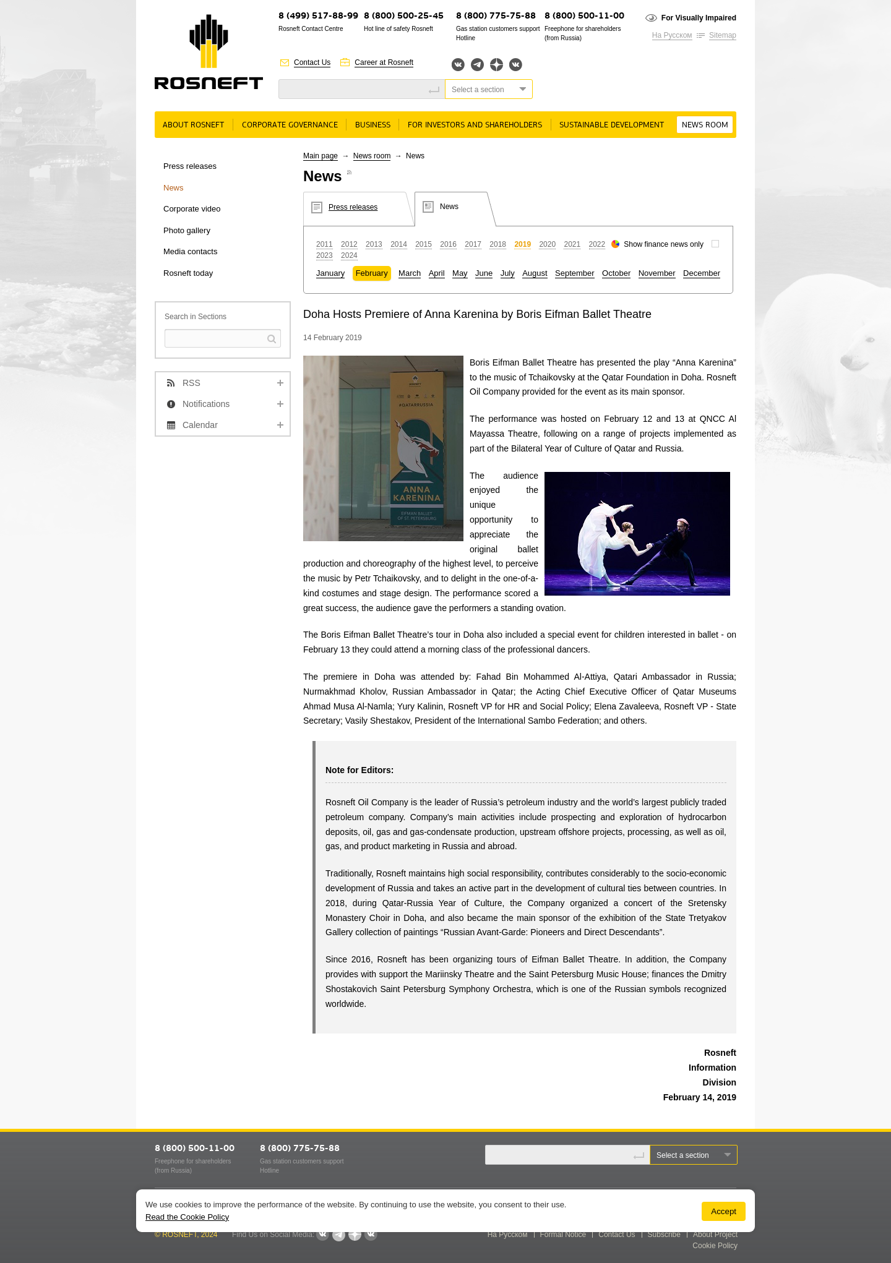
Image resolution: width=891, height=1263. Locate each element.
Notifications (206, 404)
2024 (349, 255)
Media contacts (190, 251)
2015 (423, 244)
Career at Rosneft (384, 62)
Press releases (190, 166)
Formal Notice (563, 1234)
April (437, 273)
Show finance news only (664, 244)
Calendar (200, 425)
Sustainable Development (611, 125)
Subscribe (664, 1234)
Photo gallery (186, 230)
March (409, 273)
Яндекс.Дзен (496, 64)
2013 (374, 244)
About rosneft (193, 125)
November (657, 273)
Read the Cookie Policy (187, 1217)
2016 (448, 244)
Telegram (477, 64)
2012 (349, 244)
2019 (522, 244)
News (173, 187)
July (508, 273)
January (330, 273)
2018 (497, 244)
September (575, 273)
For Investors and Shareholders (475, 125)
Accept (723, 1211)
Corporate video (192, 208)
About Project (715, 1234)
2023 (324, 255)
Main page (320, 156)
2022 (597, 244)
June (484, 273)
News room (705, 125)
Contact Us (312, 62)
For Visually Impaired (698, 18)
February (372, 273)
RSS (191, 383)
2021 (572, 244)
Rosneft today (188, 273)
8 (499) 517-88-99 (318, 16)
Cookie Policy (715, 1245)
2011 (324, 244)
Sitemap (722, 35)
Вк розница (515, 65)
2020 (547, 244)
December (701, 273)
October (616, 273)
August (534, 273)
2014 (398, 244)
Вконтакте (458, 64)
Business (372, 125)
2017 (473, 244)
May (460, 273)
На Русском (672, 35)
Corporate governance (290, 125)
